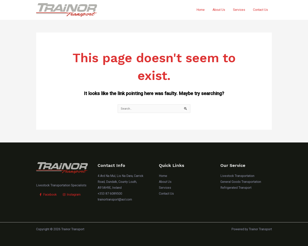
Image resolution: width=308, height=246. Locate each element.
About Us (222, 10)
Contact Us (261, 10)
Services (241, 10)
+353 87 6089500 (110, 193)
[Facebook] (48, 194)
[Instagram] (72, 194)
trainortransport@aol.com (115, 199)
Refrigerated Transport (235, 188)
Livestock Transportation (237, 176)
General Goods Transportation (240, 182)
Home (206, 10)
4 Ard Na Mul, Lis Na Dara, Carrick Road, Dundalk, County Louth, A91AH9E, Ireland (120, 182)
